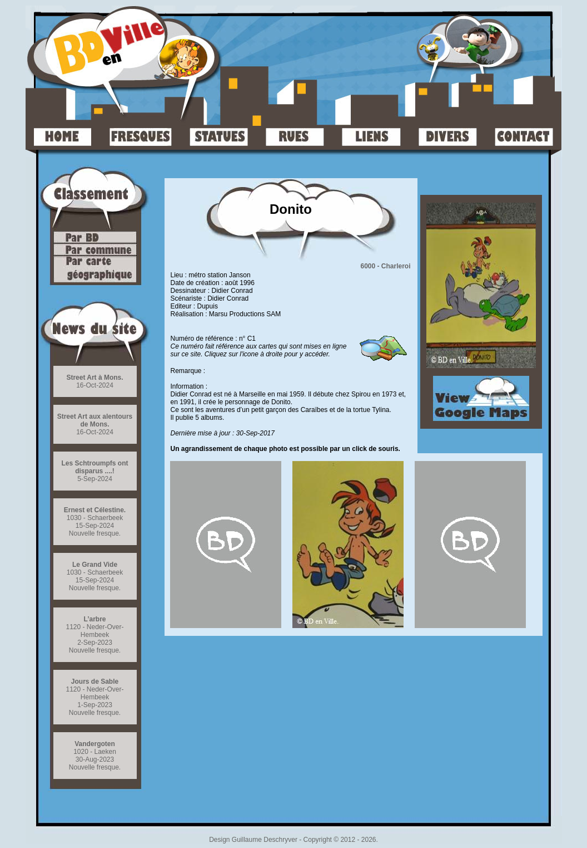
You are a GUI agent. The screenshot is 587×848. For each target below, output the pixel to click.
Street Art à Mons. (94, 377)
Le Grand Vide (94, 564)
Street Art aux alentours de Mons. (95, 420)
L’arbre (94, 619)
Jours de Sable (94, 681)
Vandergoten (94, 744)
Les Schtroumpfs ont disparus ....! (94, 467)
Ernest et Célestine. (95, 510)
